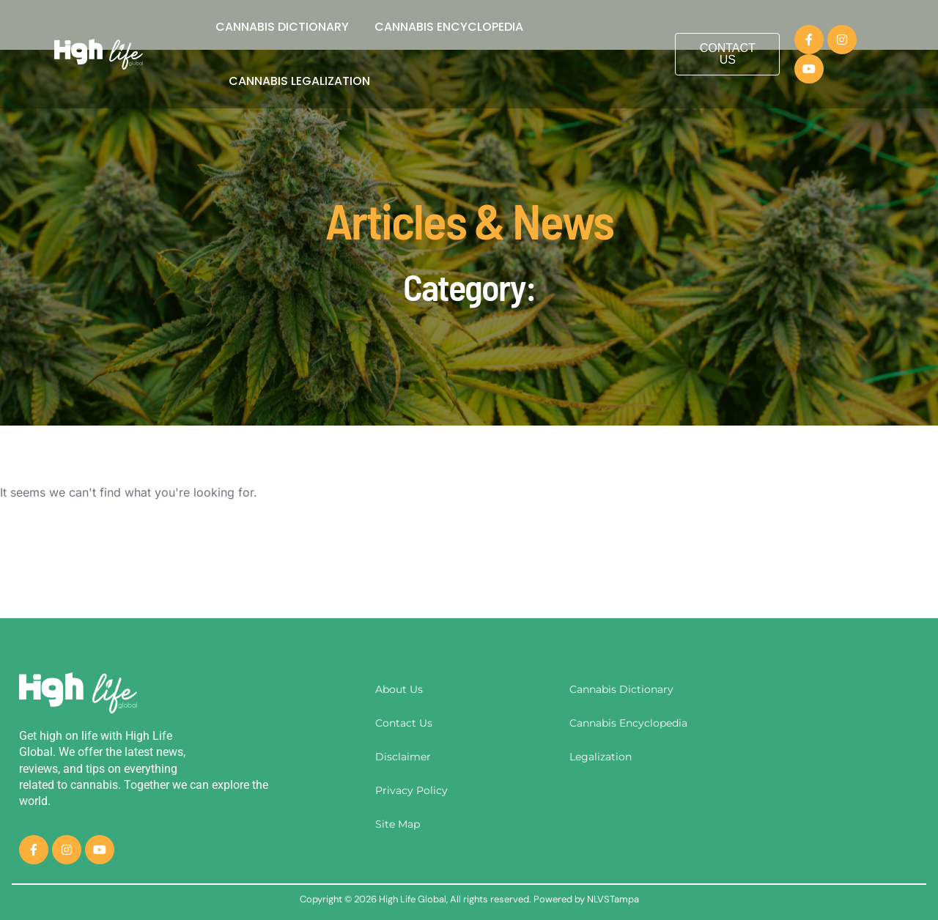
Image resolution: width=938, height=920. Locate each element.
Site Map (397, 824)
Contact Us (403, 723)
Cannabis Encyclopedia (448, 26)
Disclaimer (403, 756)
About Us (399, 689)
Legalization (600, 756)
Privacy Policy (411, 790)
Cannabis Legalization (299, 81)
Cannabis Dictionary (282, 26)
